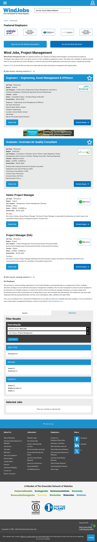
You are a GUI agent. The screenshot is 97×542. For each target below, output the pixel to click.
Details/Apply (81, 122)
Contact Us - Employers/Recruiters (58, 439)
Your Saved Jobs (32, 441)
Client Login (55, 469)
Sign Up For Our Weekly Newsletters (25, 44)
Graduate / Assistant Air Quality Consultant (31, 142)
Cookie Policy (8, 461)
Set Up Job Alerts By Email (72, 44)
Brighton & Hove (14, 388)
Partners (6, 464)
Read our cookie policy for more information (35, 536)
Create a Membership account (34, 445)
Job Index (7, 449)
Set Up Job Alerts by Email (36, 449)
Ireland (11, 368)
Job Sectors (7, 446)
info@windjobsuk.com (55, 301)
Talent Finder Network (58, 463)
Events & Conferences (34, 463)
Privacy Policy (8, 458)
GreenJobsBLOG (32, 466)
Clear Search (13, 339)
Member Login (32, 438)
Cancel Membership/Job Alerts (35, 453)
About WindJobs (9, 438)
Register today (9, 65)
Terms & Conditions (10, 455)
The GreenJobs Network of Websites (13, 442)
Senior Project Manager (20, 195)
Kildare (11, 385)
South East (12, 371)
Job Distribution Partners (59, 466)
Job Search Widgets (10, 467)
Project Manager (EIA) (19, 235)
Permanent (13, 354)
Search (24, 313)
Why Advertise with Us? (59, 446)
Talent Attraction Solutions (59, 449)
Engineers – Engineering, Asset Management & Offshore (39, 77)
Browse (72, 313)
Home (6, 20)
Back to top (49, 424)
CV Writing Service (33, 469)
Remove (87, 328)
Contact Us (7, 470)
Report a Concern (9, 474)
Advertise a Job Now (57, 443)
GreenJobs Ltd (31, 529)
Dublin (11, 391)
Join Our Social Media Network (34, 459)
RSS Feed (7, 452)
